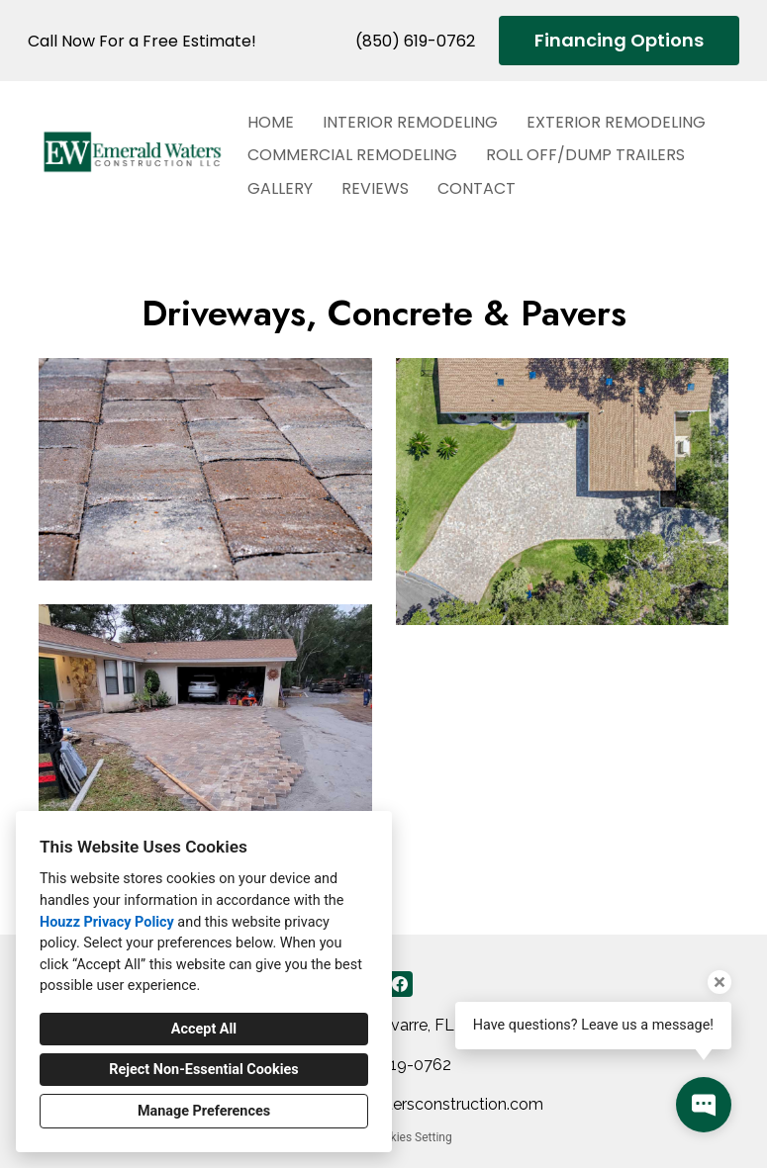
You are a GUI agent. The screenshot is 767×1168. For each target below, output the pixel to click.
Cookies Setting (410, 1137)
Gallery (280, 188)
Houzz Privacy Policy (107, 922)
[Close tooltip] (719, 982)
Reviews (375, 188)
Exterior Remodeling (616, 122)
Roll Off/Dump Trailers (585, 154)
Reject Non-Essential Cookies (203, 1069)
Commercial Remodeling (352, 154)
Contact (476, 188)
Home (270, 122)
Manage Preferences (204, 1111)
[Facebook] (400, 984)
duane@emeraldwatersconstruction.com (394, 1104)
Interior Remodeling (410, 122)
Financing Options (619, 40)
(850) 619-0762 (415, 41)
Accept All (204, 1029)
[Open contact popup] (703, 1104)
